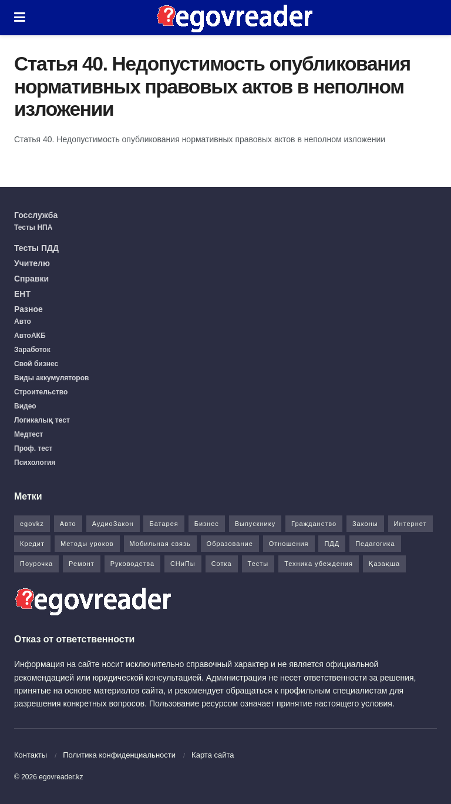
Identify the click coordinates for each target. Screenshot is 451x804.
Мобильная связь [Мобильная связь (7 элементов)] (160, 543)
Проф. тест (33, 448)
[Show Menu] (19, 17)
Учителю (32, 263)
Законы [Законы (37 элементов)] (365, 523)
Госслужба (36, 215)
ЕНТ (22, 294)
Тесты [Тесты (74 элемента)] (258, 563)
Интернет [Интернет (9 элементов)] (410, 523)
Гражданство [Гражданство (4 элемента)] (313, 523)
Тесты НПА (33, 227)
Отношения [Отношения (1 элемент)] (289, 543)
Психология (34, 462)
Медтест (28, 434)
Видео (25, 406)
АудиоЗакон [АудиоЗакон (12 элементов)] (113, 523)
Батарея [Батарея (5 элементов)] (163, 523)
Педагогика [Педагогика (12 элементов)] (375, 543)
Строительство (41, 392)
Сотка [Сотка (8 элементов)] (221, 563)
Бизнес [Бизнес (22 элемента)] (206, 523)
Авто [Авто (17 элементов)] (68, 523)
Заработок (32, 350)
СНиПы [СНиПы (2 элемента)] (183, 563)
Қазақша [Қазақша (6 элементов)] (384, 563)
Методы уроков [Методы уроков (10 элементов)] (87, 543)
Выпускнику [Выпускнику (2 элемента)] (255, 523)
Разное (28, 309)
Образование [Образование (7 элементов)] (230, 543)
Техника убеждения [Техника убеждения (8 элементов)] (318, 563)
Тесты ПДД (36, 248)
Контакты (30, 755)
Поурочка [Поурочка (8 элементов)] (36, 563)
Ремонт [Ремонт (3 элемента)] (82, 563)
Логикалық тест (42, 420)
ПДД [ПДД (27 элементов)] (331, 543)
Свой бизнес (36, 364)
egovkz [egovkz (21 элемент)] (32, 523)
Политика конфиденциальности (119, 755)
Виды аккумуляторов (51, 378)
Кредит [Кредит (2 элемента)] (32, 543)
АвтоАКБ (30, 335)
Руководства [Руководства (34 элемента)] (132, 563)
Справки (31, 278)
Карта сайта (212, 755)
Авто (22, 321)
